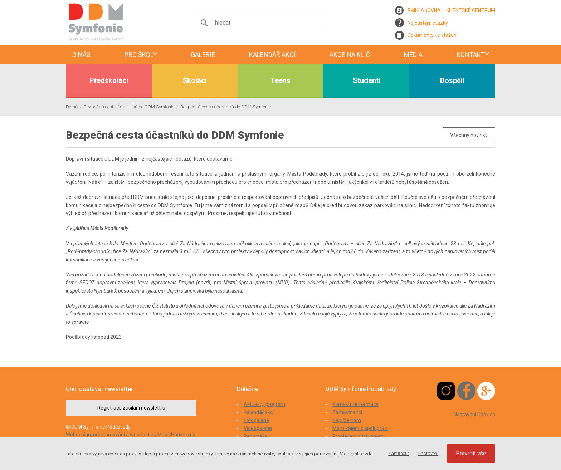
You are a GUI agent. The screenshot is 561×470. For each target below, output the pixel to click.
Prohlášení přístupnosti (358, 436)
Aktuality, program (264, 404)
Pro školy (141, 54)
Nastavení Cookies (474, 414)
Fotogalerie (256, 420)
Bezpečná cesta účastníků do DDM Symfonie (129, 106)
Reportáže (255, 436)
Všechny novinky (469, 135)
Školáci (195, 80)
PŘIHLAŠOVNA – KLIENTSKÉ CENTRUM (451, 10)
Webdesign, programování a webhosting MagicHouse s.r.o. (131, 434)
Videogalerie (258, 428)
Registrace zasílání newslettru (131, 408)
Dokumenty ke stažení (433, 35)
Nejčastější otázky (428, 23)
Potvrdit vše (471, 453)
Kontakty (473, 54)
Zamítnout (398, 453)
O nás (81, 54)
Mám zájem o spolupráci (360, 428)
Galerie (203, 54)
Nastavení (428, 453)
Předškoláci (108, 80)
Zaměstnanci (347, 412)
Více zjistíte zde (356, 453)
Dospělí (452, 80)
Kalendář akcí (272, 54)
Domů (72, 106)
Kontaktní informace (355, 404)
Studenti (366, 80)
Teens (280, 80)
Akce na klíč (350, 54)
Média (413, 54)
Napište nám (346, 420)
